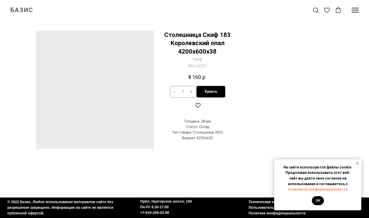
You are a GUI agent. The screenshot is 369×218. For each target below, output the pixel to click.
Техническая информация (272, 202)
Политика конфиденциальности (277, 213)
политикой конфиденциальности (317, 189)
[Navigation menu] (355, 10)
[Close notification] (357, 163)
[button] (316, 10)
